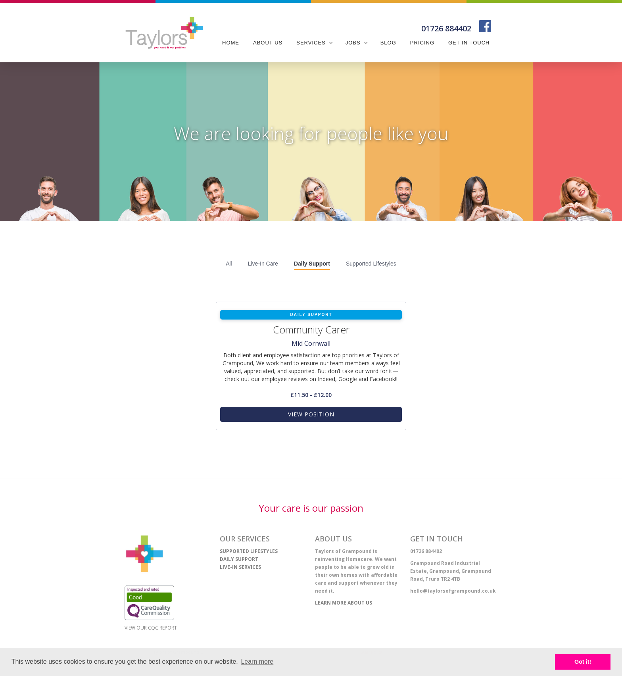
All (229, 263)
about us (267, 43)
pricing (422, 43)
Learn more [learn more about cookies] (257, 661)
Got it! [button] (582, 662)
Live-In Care (263, 263)
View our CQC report (151, 627)
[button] (314, 43)
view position (311, 414)
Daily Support (312, 263)
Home (230, 43)
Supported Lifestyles (371, 263)
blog (388, 43)
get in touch (469, 43)
